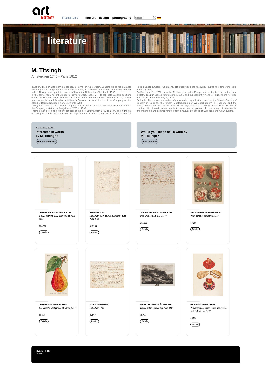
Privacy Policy (42, 351)
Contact (39, 353)
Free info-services (46, 141)
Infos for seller (149, 141)
